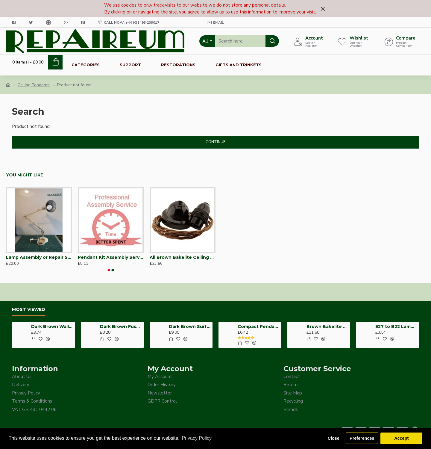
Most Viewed (28, 309)
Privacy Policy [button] (197, 438)
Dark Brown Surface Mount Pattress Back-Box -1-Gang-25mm (189, 326)
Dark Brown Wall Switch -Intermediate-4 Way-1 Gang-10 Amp (52, 326)
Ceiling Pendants (34, 85)
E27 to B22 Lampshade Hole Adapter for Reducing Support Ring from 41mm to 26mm (396, 326)
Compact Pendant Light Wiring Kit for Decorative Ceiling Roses (258, 326)
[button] (109, 270)
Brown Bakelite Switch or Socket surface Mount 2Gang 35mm (327, 326)
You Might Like (24, 175)
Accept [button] (401, 438)
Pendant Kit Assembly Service (111, 257)
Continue (215, 142)
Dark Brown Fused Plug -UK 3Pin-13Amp (121, 326)
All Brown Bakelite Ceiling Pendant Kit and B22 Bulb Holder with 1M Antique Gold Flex (183, 257)
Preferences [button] (362, 438)
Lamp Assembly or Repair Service (39, 257)
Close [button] (333, 438)
